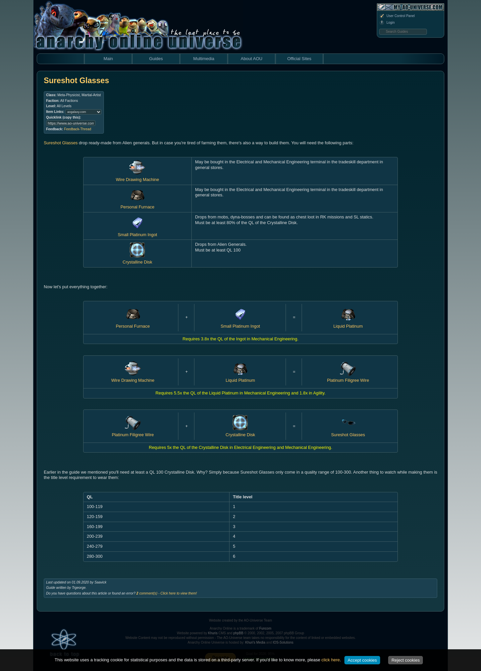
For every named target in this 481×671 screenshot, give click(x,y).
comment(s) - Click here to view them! (166, 593)
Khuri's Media (255, 642)
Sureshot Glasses (61, 142)
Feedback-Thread (77, 129)
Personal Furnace (138, 204)
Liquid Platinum (240, 377)
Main (108, 58)
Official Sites (299, 58)
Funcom (265, 628)
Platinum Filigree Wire (348, 377)
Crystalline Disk (137, 259)
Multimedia (203, 58)
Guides (156, 58)
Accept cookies (362, 660)
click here (330, 659)
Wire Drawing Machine (132, 377)
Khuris (212, 633)
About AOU (251, 58)
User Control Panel (397, 16)
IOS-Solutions (283, 642)
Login (386, 22)
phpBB (238, 633)
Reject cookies (405, 660)
